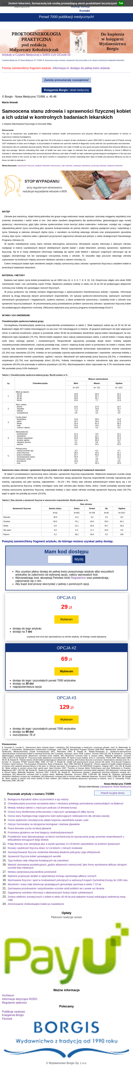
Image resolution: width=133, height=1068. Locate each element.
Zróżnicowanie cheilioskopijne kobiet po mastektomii (36, 904)
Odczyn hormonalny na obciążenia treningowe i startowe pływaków (44, 824)
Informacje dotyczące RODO (19, 999)
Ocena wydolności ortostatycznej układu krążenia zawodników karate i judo (48, 820)
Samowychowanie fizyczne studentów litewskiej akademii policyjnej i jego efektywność (54, 852)
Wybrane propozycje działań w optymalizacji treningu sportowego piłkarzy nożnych (52, 876)
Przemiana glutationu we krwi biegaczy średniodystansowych (40, 832)
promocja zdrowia (98, 166)
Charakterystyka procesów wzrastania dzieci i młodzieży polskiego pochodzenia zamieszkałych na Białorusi (65, 803)
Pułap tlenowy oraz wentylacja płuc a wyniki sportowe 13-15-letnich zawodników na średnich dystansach (64, 844)
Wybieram (66, 619)
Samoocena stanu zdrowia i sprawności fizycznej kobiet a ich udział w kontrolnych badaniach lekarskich (84, 60)
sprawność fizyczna (26, 166)
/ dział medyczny (66, 90)
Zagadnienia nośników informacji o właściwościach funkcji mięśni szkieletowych (50, 892)
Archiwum (8, 995)
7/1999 (39, 60)
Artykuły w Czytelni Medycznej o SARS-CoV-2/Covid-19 (36, 54)
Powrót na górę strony (113, 793)
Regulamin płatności (14, 1002)
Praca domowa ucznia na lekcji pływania (29, 828)
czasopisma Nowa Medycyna (115, 786)
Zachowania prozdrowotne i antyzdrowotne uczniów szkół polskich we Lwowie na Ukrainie (56, 888)
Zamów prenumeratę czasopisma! (66, 80)
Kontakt (84, 10)
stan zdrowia (66, 166)
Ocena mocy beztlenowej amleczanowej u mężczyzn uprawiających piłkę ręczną (51, 811)
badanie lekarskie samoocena (48, 166)
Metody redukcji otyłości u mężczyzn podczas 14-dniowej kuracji (42, 807)
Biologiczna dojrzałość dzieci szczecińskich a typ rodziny (38, 799)
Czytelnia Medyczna (9, 60)
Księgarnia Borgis (13, 1015)
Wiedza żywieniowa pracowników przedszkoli (32, 871)
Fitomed (7, 1018)
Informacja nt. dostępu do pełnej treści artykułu (81, 68)
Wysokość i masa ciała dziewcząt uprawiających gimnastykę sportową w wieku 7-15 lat (54, 884)
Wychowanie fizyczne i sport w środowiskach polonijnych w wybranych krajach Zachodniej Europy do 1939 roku (68, 880)
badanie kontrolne (114, 166)
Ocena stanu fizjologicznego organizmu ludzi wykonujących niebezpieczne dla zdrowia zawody (59, 816)
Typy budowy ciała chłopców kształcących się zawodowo (38, 860)
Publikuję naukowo (13, 1011)
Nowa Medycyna (27, 60)
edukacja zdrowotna (81, 166)
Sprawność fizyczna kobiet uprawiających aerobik (34, 856)
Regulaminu (78, 577)
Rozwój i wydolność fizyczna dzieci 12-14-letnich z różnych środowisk (45, 848)
